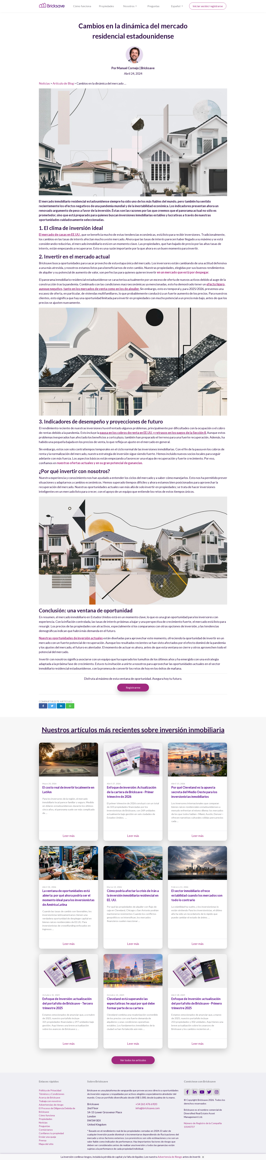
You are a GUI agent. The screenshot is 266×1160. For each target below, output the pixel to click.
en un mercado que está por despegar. (183, 272)
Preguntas (153, 6)
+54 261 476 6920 (146, 1104)
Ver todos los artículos (133, 1060)
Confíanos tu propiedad (51, 1133)
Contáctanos (46, 1129)
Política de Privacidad (50, 1090)
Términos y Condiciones (51, 1093)
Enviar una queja (47, 1136)
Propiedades (106, 6)
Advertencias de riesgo (51, 1104)
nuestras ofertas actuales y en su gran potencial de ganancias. (100, 463)
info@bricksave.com (148, 1108)
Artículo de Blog (63, 83)
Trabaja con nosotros (50, 1101)
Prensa (42, 1140)
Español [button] (176, 6)
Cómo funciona (82, 6)
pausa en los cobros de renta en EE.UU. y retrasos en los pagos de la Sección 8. (153, 433)
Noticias (44, 83)
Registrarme (133, 687)
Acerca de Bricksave (49, 1097)
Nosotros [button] (129, 6)
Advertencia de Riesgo (170, 1156)
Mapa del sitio (46, 1143)
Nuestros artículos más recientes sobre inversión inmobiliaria (133, 730)
